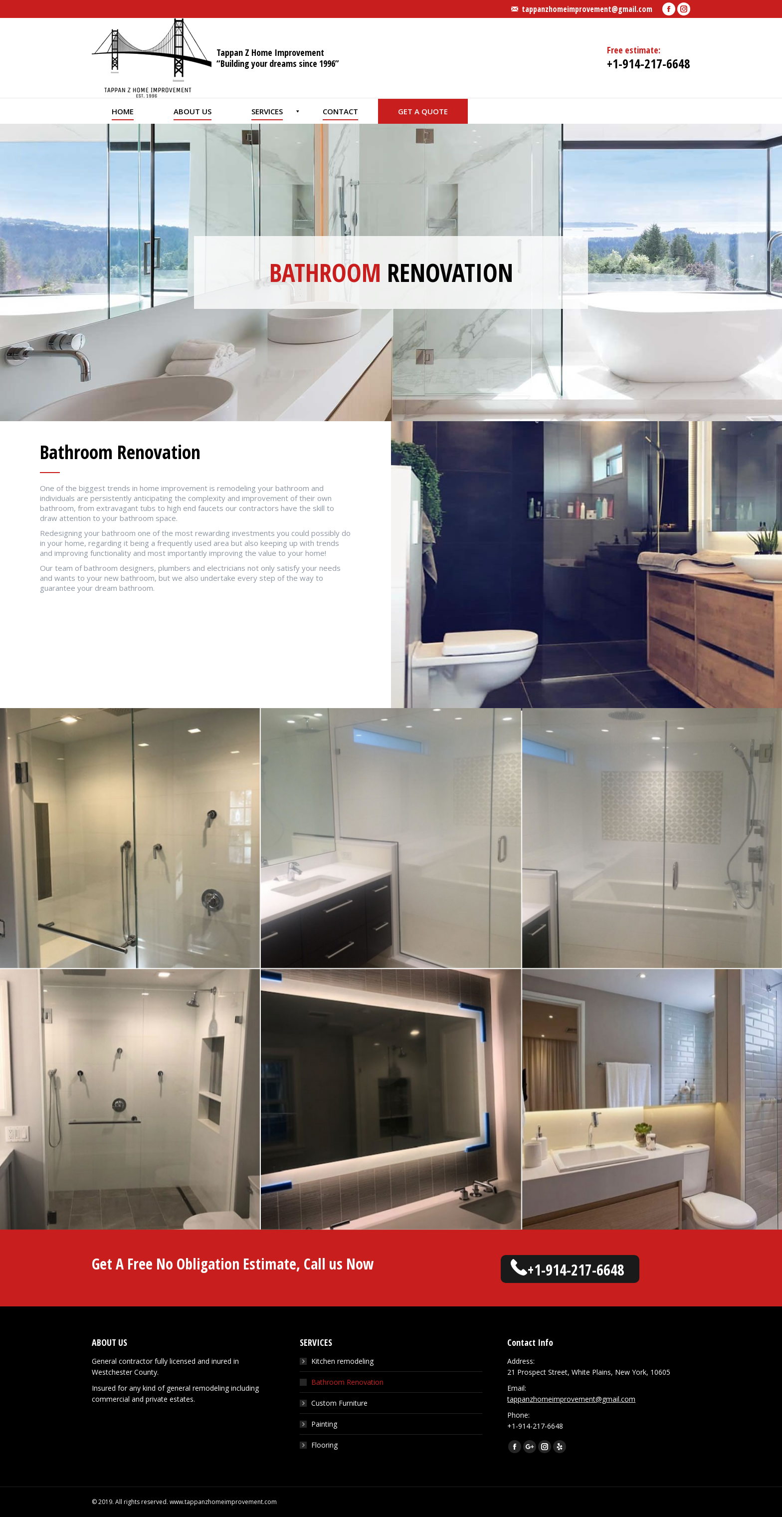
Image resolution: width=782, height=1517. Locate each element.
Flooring (324, 1445)
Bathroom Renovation (347, 1382)
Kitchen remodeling (342, 1361)
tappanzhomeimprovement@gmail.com (587, 8)
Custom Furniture (339, 1403)
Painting (324, 1424)
